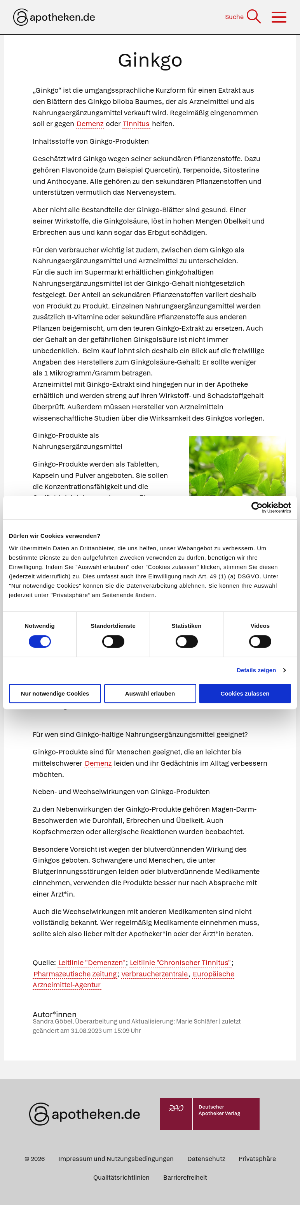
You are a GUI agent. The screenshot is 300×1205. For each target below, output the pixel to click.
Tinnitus (136, 123)
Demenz (90, 123)
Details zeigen (256, 670)
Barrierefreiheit (185, 1177)
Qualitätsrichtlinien (121, 1177)
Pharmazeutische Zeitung (75, 973)
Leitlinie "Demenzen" (91, 962)
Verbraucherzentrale (154, 973)
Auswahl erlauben (150, 693)
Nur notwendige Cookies (55, 693)
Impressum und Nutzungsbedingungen (116, 1159)
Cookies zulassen (245, 693)
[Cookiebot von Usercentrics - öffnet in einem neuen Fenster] (257, 507)
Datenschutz (206, 1159)
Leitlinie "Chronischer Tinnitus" (180, 962)
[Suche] (244, 17)
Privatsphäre (257, 1159)
